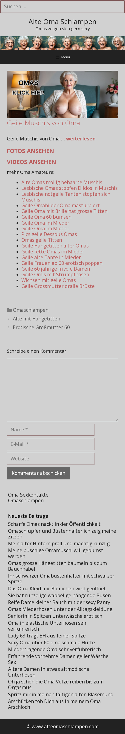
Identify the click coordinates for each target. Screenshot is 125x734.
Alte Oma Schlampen (62, 21)
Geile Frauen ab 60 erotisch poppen (61, 263)
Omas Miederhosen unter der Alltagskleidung (60, 609)
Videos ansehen (31, 162)
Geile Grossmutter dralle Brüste (58, 286)
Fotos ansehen (30, 151)
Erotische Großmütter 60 (41, 327)
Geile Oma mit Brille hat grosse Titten (64, 211)
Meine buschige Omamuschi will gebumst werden (55, 553)
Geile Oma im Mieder (45, 223)
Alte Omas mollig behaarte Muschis (61, 182)
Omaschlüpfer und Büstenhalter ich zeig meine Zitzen (62, 534)
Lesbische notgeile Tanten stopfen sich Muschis (65, 197)
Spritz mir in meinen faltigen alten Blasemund (61, 694)
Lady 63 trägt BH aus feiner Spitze (47, 635)
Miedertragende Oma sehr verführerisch (54, 649)
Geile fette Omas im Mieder (52, 251)
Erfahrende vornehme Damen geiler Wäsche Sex (58, 659)
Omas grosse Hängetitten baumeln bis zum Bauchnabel (57, 566)
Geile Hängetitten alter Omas (55, 245)
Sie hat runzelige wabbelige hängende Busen (59, 595)
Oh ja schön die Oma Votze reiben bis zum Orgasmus (56, 684)
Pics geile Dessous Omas (49, 234)
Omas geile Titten (41, 240)
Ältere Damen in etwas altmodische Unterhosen (48, 672)
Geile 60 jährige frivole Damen (55, 269)
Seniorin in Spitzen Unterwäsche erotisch (55, 616)
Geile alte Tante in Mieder (51, 257)
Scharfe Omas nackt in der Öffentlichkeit (54, 524)
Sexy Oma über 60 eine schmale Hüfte (51, 642)
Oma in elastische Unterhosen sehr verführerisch (48, 626)
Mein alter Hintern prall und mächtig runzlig (59, 543)
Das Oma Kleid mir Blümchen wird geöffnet (57, 588)
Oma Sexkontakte (28, 495)
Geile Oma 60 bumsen (46, 217)
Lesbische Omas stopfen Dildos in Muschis (69, 188)
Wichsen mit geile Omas (48, 280)
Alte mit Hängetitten (36, 318)
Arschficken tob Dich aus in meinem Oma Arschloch (54, 704)
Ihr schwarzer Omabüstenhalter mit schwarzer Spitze (61, 579)
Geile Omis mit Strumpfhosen (55, 274)
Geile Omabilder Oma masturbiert (60, 205)
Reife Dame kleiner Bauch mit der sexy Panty (59, 602)
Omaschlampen (30, 310)
